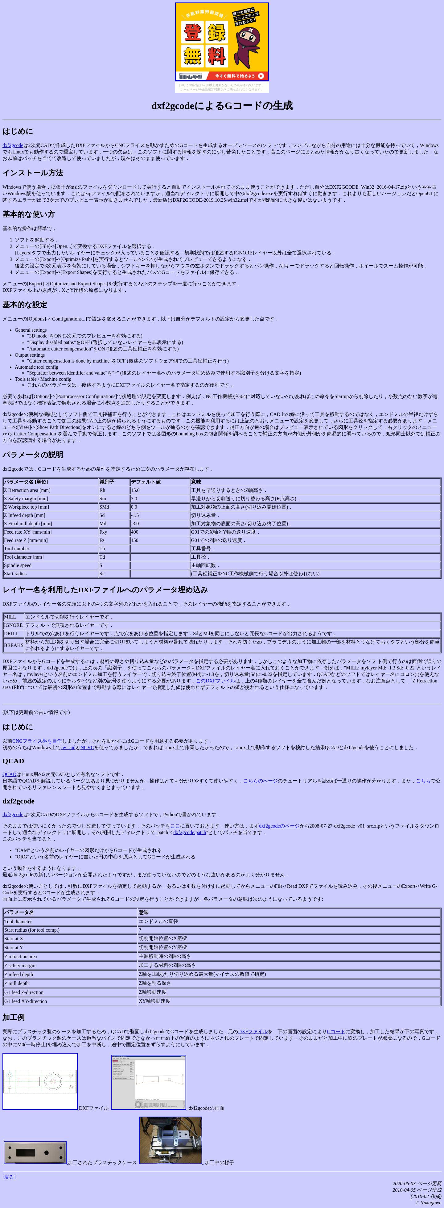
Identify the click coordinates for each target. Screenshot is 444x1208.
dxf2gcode (12, 145)
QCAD (9, 774)
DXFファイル (253, 1031)
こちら (423, 780)
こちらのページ (260, 780)
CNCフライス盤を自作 (37, 741)
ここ (175, 825)
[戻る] (9, 1177)
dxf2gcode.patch (189, 832)
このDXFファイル (215, 680)
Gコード (336, 1031)
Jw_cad (68, 747)
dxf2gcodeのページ (279, 825)
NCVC (87, 747)
